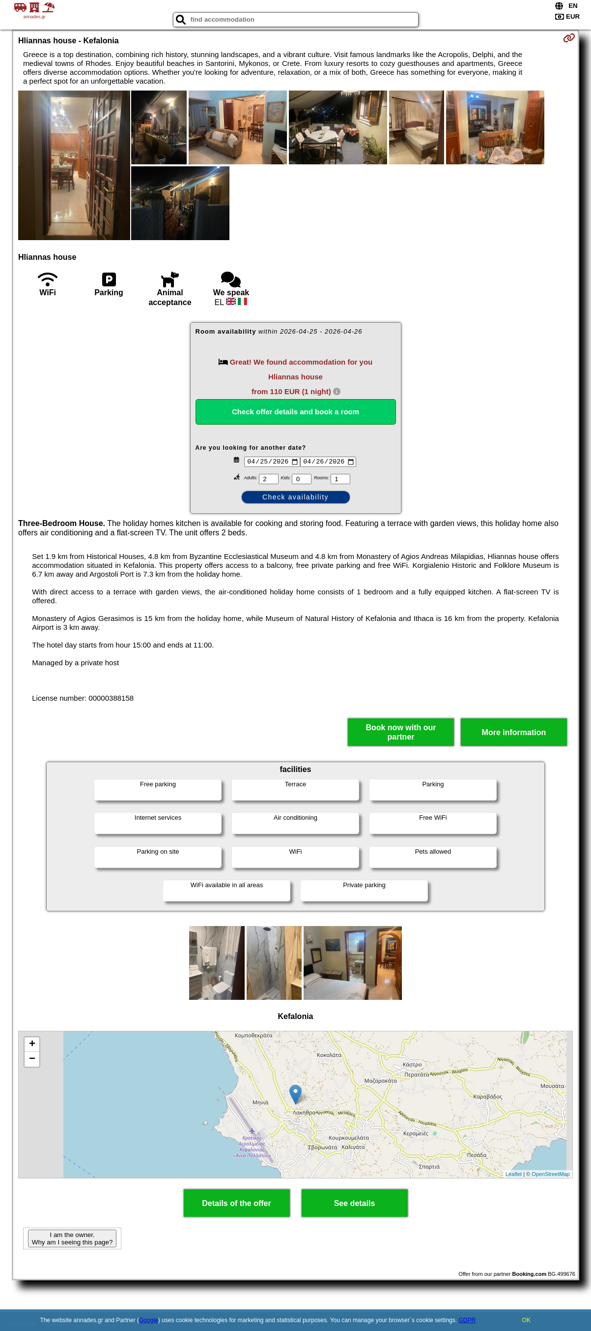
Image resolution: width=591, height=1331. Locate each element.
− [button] (32, 1059)
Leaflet (514, 1174)
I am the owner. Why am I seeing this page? (72, 1238)
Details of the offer (236, 1203)
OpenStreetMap (551, 1174)
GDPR (467, 1320)
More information (514, 732)
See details (354, 1203)
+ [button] (32, 1044)
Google (148, 1320)
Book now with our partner (401, 732)
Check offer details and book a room (295, 411)
